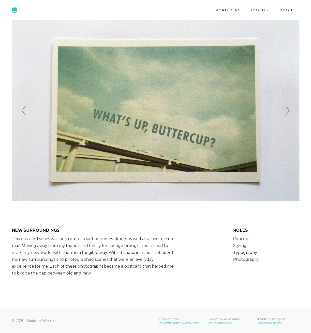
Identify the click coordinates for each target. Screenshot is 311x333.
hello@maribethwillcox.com (179, 323)
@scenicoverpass (269, 323)
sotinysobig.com (220, 323)
